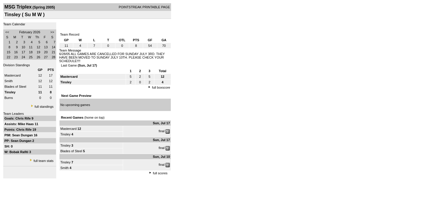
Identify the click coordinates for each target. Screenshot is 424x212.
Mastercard (12, 75)
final (162, 131)
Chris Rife (23, 118)
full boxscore (161, 87)
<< (7, 32)
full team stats (44, 161)
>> (52, 32)
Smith (8, 81)
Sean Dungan (23, 135)
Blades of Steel (15, 86)
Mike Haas (26, 124)
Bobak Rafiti (19, 152)
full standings (44, 106)
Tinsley (65, 134)
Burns (8, 98)
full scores (160, 173)
